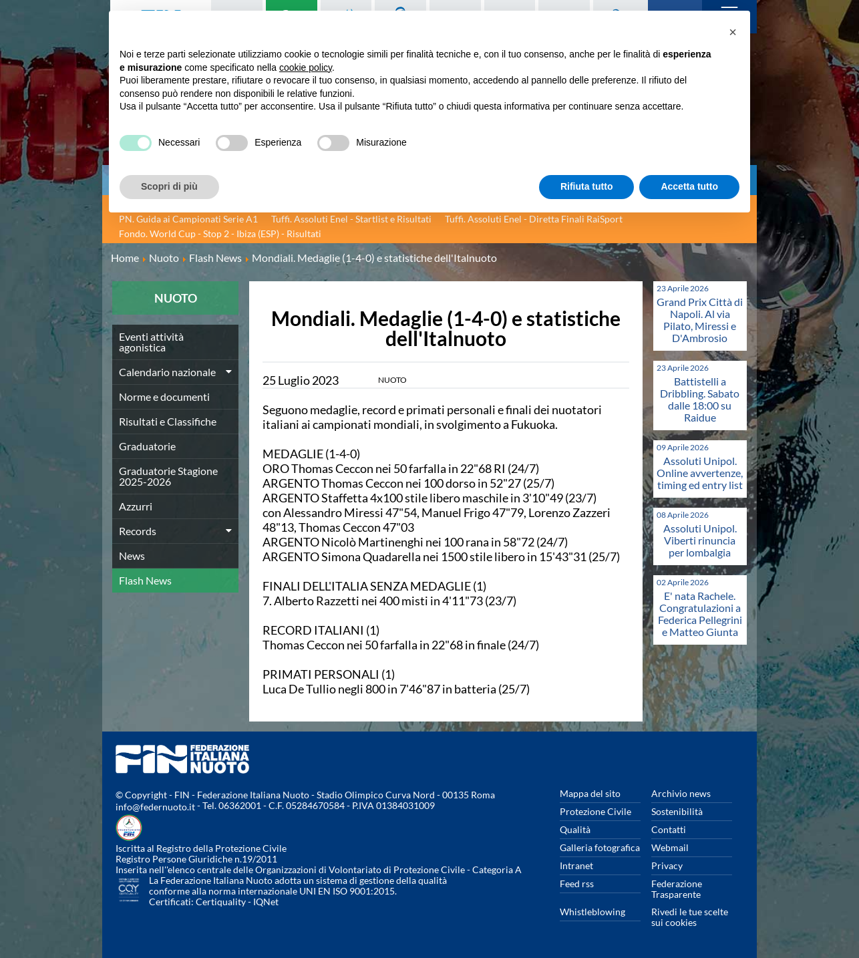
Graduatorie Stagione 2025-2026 (168, 476)
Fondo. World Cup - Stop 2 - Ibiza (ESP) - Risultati (220, 233)
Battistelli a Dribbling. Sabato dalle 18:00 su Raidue (699, 399)
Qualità (575, 829)
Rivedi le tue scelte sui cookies (689, 917)
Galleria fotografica (600, 847)
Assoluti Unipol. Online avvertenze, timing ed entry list (700, 472)
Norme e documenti (164, 396)
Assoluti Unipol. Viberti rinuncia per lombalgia (700, 540)
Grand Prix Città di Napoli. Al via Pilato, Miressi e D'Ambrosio (700, 319)
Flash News (145, 580)
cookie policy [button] (305, 67)
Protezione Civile (595, 811)
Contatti (668, 829)
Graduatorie (147, 446)
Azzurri (135, 506)
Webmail (670, 847)
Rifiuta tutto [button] (586, 186)
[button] (732, 32)
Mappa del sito (590, 793)
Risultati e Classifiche (167, 421)
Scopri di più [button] (169, 186)
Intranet (576, 865)
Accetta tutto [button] (689, 186)
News (132, 555)
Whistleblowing (592, 911)
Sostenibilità (677, 811)
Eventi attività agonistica (151, 341)
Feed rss (577, 883)
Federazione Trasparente (676, 889)
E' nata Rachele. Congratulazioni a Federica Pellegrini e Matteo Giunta (700, 613)
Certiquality (221, 901)
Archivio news (681, 793)
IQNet (266, 901)
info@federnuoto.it (155, 806)
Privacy (667, 865)
